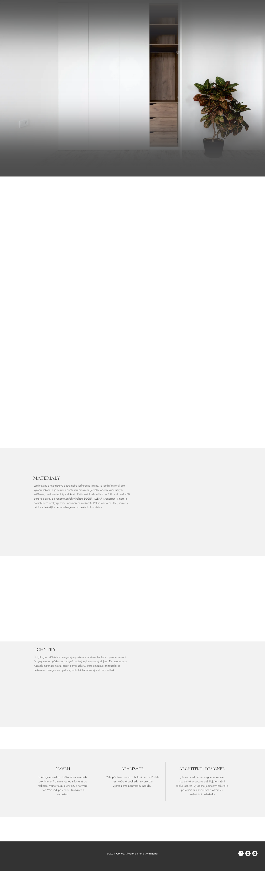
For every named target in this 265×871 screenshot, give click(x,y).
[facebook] (241, 855)
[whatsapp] (255, 855)
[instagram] (248, 855)
